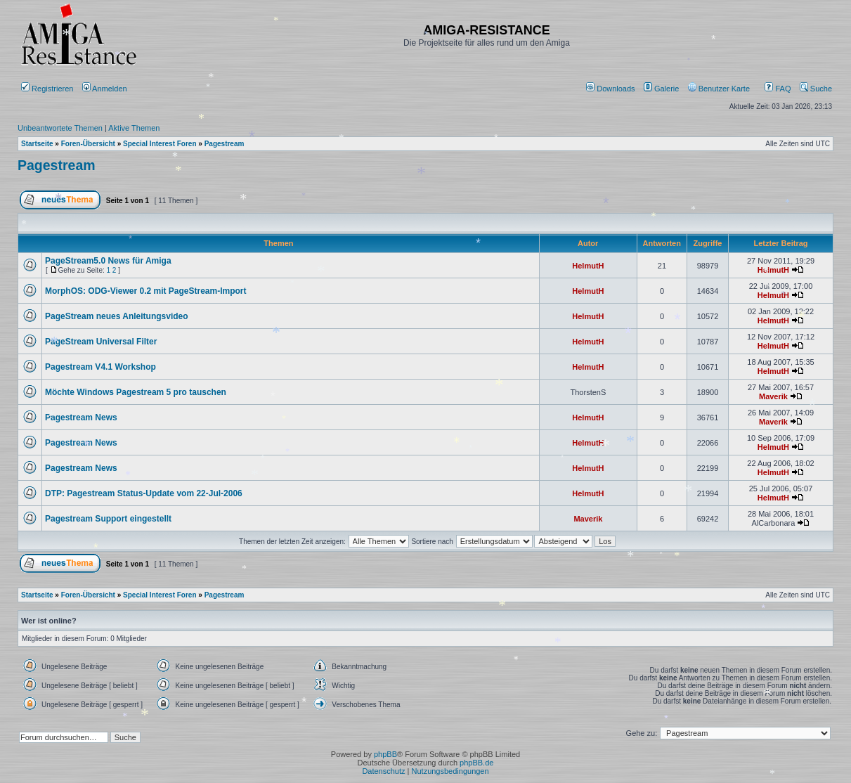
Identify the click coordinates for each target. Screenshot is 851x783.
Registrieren (47, 88)
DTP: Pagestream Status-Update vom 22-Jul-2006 (143, 493)
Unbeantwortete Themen (60, 128)
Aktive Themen (134, 128)
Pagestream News (81, 417)
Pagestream (57, 165)
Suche (816, 88)
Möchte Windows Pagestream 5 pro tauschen (135, 392)
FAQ (778, 88)
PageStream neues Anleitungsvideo (116, 316)
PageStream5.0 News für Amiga (108, 261)
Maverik (773, 396)
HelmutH (588, 265)
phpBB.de (476, 762)
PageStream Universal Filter (101, 342)
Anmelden (105, 88)
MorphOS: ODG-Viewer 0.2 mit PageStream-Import (146, 291)
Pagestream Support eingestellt (108, 519)
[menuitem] (611, 88)
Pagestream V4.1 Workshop (100, 367)
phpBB (385, 754)
